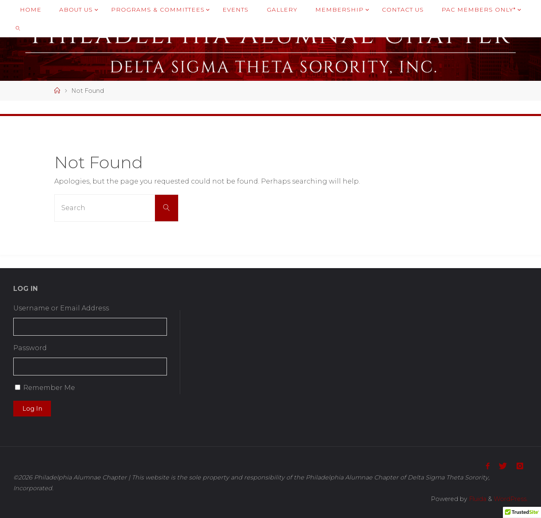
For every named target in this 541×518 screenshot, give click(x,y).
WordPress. (511, 499)
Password (30, 348)
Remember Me (49, 388)
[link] (18, 28)
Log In (32, 408)
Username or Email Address (61, 308)
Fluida (476, 499)
